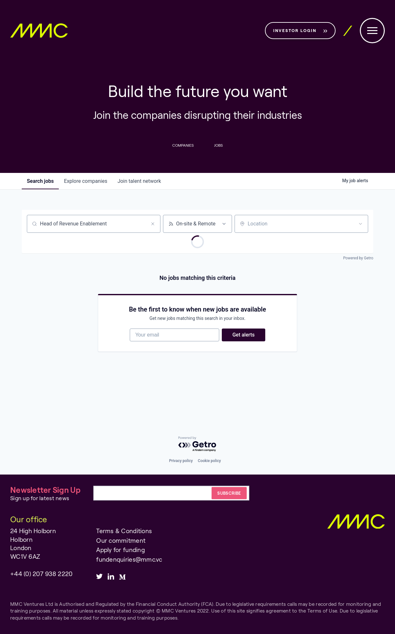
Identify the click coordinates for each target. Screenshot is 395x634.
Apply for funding (120, 549)
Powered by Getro (358, 258)
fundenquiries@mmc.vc (129, 559)
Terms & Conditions (124, 530)
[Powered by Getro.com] (197, 444)
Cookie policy (209, 461)
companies (85, 181)
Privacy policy (181, 461)
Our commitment (120, 540)
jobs (40, 181)
